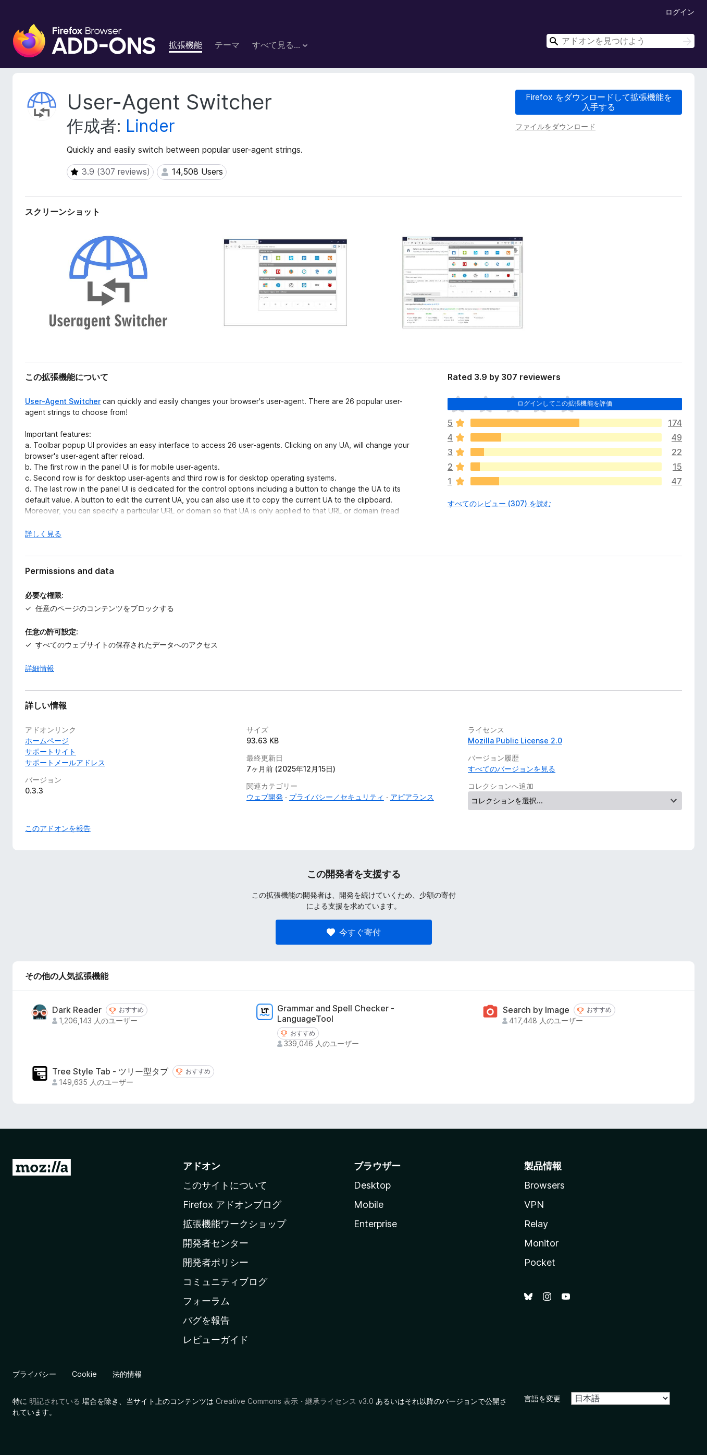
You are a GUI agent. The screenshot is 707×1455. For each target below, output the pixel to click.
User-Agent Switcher (63, 401)
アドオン (201, 1165)
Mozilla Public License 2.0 (515, 740)
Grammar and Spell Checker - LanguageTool (335, 1013)
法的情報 (127, 1374)
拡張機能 (185, 45)
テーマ (227, 45)
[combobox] (620, 41)
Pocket (539, 1262)
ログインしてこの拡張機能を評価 (564, 403)
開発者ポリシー (216, 1262)
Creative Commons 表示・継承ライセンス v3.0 (295, 1401)
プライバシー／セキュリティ (336, 796)
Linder (150, 126)
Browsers (544, 1185)
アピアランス (412, 796)
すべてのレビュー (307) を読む (499, 503)
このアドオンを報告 (58, 828)
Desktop (372, 1185)
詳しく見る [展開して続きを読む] (43, 533)
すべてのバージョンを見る (511, 768)
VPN (534, 1204)
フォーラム (206, 1300)
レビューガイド (216, 1339)
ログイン (679, 11)
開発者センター (216, 1243)
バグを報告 (206, 1320)
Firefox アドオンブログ (232, 1204)
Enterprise (375, 1223)
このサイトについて (225, 1185)
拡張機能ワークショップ (234, 1223)
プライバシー (34, 1374)
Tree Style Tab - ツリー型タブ (110, 1072)
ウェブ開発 (264, 796)
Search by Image (536, 1010)
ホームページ (47, 740)
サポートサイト (50, 751)
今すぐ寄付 (354, 932)
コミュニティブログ (225, 1281)
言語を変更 (542, 1398)
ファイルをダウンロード (555, 126)
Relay (536, 1223)
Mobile (368, 1204)
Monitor (541, 1243)
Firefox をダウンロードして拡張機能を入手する (599, 102)
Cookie (84, 1374)
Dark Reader (77, 1010)
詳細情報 (39, 668)
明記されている (54, 1401)
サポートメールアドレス (65, 762)
